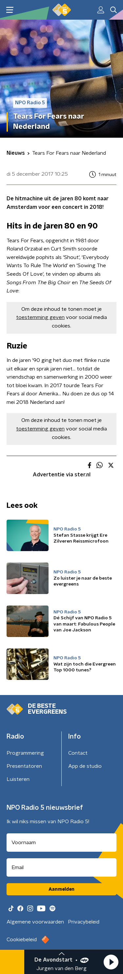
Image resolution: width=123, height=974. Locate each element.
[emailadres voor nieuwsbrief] (61, 867)
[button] (110, 961)
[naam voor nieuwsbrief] (61, 842)
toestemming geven (40, 317)
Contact (78, 753)
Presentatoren (24, 766)
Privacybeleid (83, 921)
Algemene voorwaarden (35, 921)
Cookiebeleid (22, 939)
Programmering (25, 753)
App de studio (85, 766)
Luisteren (18, 779)
